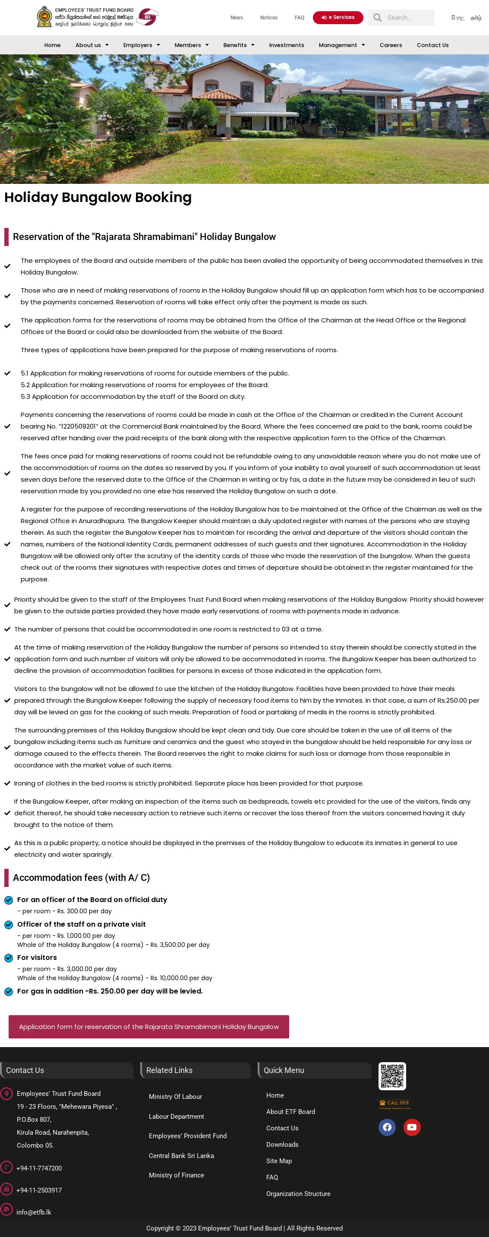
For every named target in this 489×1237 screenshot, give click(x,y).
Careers (391, 45)
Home (52, 45)
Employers (141, 45)
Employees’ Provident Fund (188, 1136)
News (236, 17)
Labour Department (176, 1116)
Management (342, 45)
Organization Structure (298, 1194)
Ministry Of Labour (175, 1097)
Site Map (279, 1161)
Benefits (239, 45)
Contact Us (433, 45)
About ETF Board (290, 1112)
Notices (269, 17)
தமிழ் (476, 17)
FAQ (299, 17)
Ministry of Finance (176, 1175)
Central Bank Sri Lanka (181, 1156)
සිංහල (457, 17)
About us (92, 45)
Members (192, 45)
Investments (286, 45)
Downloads (282, 1145)
